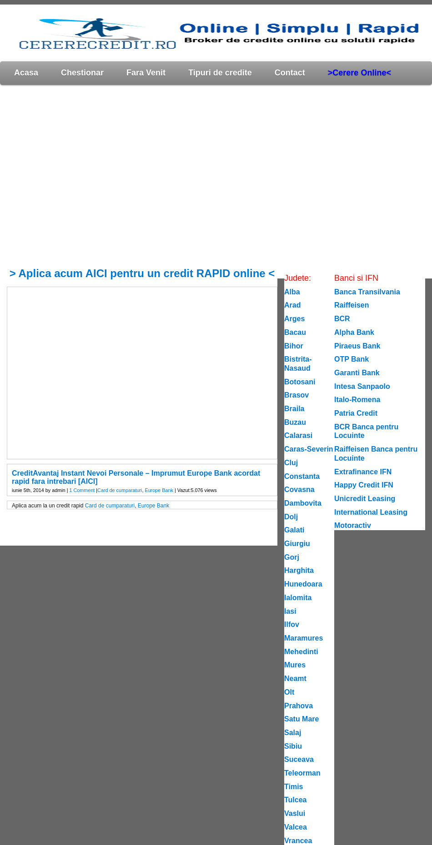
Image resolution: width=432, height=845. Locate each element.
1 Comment (82, 490)
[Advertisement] (85, 175)
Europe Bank (159, 490)
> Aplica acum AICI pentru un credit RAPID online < (142, 273)
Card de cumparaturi (119, 490)
